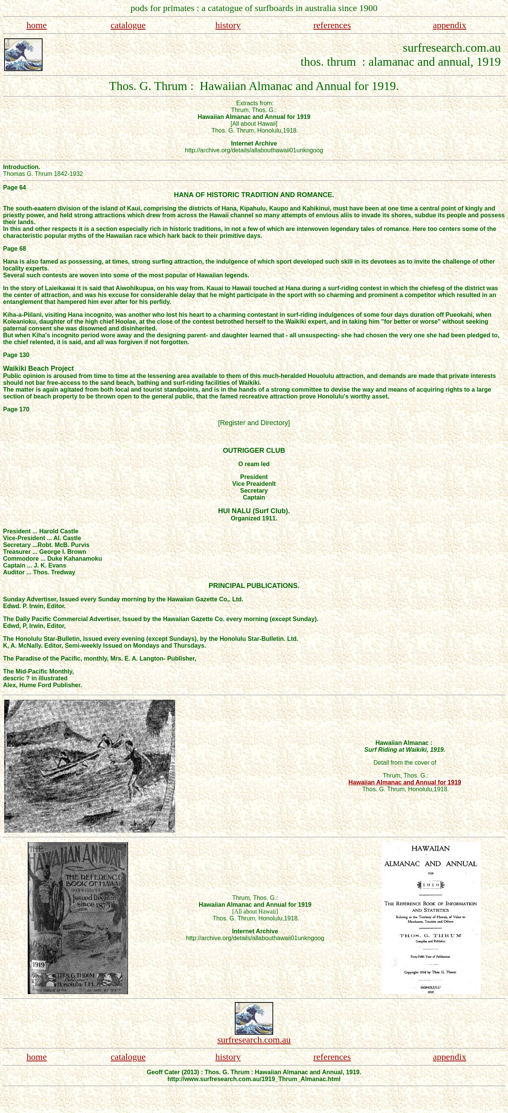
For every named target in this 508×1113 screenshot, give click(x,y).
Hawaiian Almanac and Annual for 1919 (404, 782)
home (37, 25)
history (228, 25)
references (332, 25)
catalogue (128, 25)
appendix (449, 25)
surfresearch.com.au (254, 1040)
